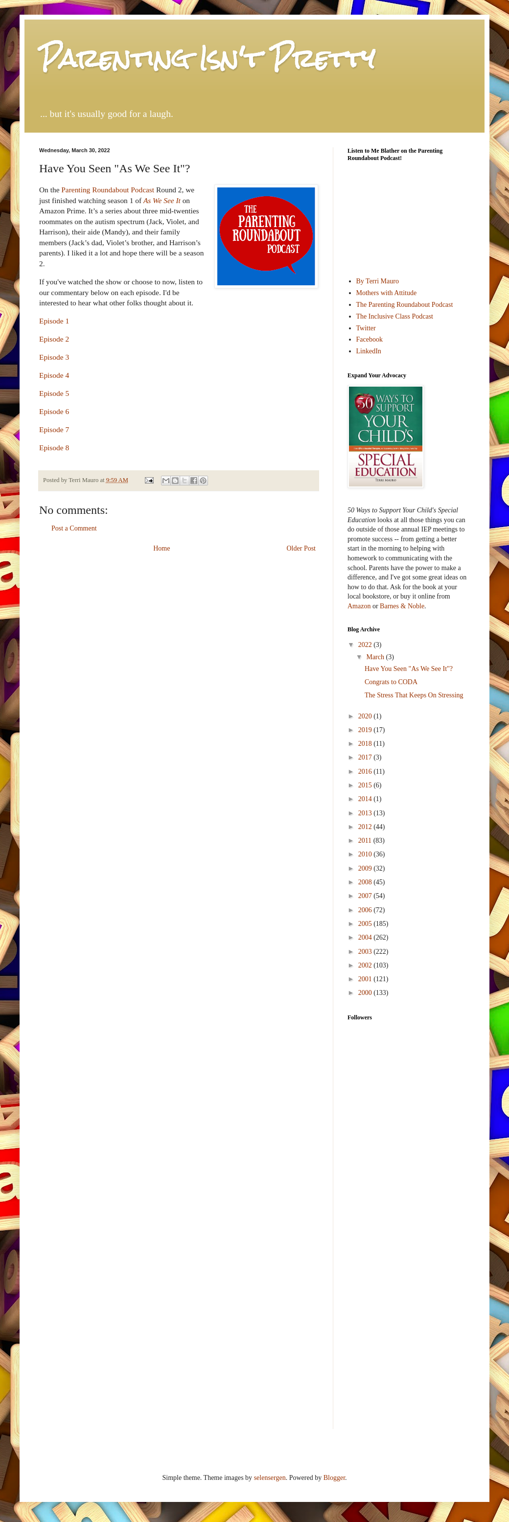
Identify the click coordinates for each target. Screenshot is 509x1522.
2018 (366, 743)
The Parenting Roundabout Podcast (404, 304)
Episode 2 (54, 339)
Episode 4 (54, 375)
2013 (366, 813)
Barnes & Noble (402, 606)
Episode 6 (54, 411)
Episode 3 (54, 357)
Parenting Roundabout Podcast (107, 189)
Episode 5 (54, 393)
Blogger (334, 1477)
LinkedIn (368, 351)
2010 (366, 854)
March (376, 657)
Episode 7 (54, 429)
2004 (366, 937)
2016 (366, 771)
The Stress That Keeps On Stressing (414, 695)
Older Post (301, 548)
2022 (366, 644)
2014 (366, 799)
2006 (366, 910)
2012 (366, 826)
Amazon (358, 606)
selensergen (270, 1477)
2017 (366, 757)
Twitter (366, 328)
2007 (366, 895)
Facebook (369, 339)
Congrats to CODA (391, 682)
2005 (366, 923)
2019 (366, 730)
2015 (366, 785)
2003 (366, 951)
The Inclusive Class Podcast (394, 316)
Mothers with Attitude (386, 293)
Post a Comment (74, 528)
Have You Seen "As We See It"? (409, 668)
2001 (366, 979)
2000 (366, 992)
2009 (366, 868)
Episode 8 (54, 447)
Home (161, 548)
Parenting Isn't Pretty (207, 58)
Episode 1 (54, 321)
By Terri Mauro (377, 281)
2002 (366, 965)
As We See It (162, 200)
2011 (365, 840)
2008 (366, 882)
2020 (366, 716)
